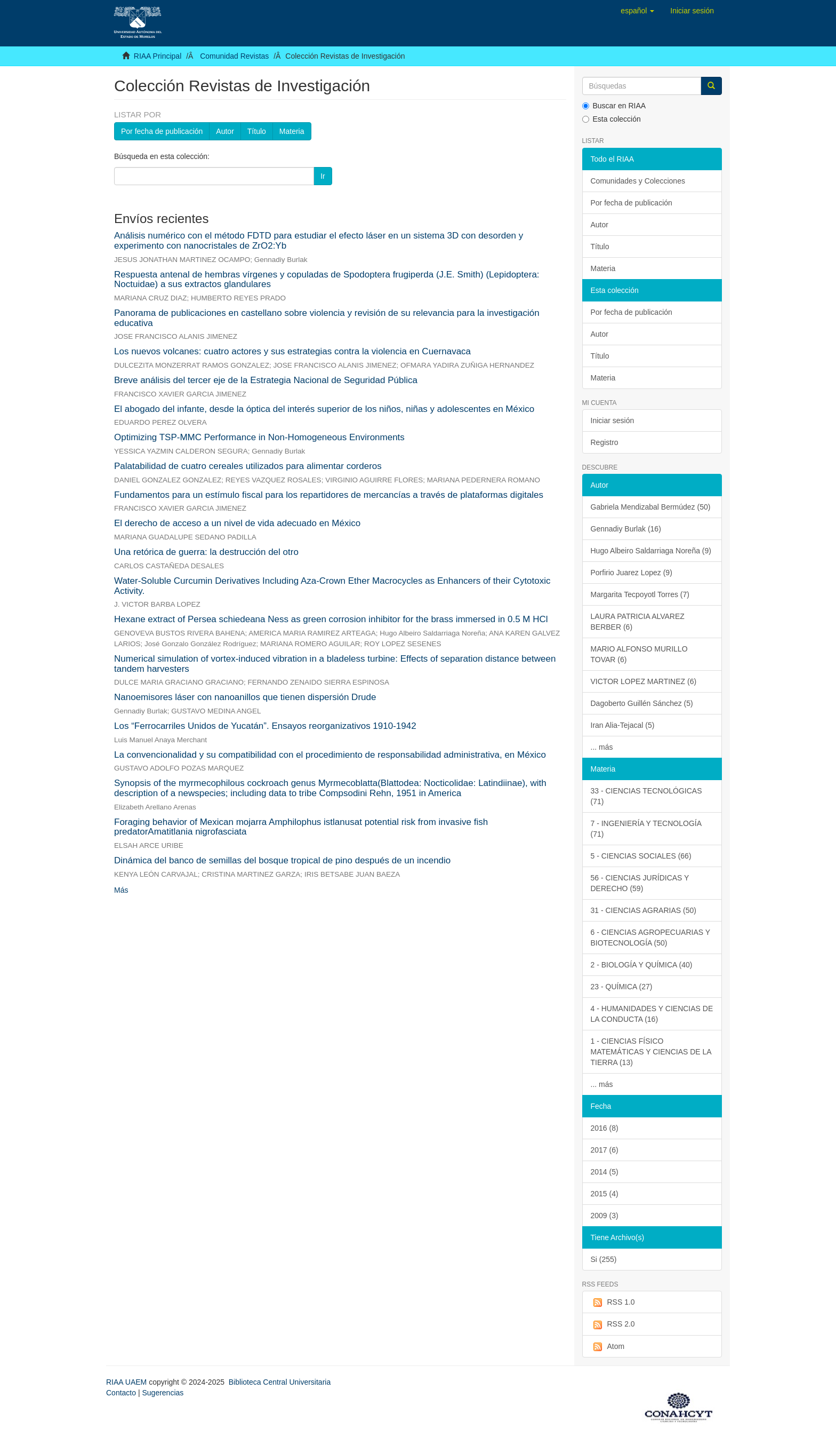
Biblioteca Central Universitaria (280, 1382)
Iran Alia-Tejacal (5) (623, 725)
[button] (637, 10)
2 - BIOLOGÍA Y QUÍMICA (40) (642, 964)
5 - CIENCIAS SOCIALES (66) (641, 856)
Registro (604, 442)
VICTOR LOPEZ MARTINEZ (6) (644, 681)
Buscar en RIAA (614, 105)
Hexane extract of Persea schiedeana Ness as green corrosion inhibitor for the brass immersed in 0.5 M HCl (331, 619)
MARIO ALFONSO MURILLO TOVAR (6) (639, 654)
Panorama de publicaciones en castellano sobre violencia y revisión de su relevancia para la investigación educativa (327, 318)
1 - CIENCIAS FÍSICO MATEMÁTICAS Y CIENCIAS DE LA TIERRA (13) (651, 1052)
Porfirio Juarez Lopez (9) (631, 572)
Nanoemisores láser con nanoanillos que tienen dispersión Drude (245, 697)
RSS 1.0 (613, 1302)
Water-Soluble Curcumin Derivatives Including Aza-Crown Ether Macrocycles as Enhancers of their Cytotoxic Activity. (332, 586)
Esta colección (611, 119)
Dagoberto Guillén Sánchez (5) (642, 703)
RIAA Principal (157, 56)
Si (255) (604, 1259)
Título (256, 131)
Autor (225, 131)
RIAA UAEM (127, 1382)
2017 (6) (604, 1150)
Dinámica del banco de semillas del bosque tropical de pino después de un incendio (282, 860)
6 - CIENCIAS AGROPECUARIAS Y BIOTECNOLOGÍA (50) (651, 937)
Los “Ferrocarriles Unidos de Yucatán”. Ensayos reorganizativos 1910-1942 (265, 726)
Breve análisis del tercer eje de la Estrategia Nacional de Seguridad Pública (265, 380)
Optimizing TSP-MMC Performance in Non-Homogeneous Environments (259, 437)
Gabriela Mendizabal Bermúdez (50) (651, 507)
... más (602, 747)
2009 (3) (604, 1215)
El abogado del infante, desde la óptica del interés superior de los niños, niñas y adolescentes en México (324, 409)
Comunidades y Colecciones (638, 181)
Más (121, 890)
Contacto (121, 1392)
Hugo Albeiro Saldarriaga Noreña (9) (651, 550)
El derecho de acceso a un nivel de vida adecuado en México (237, 523)
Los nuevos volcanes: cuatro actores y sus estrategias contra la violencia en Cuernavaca (292, 351)
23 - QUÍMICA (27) (622, 986)
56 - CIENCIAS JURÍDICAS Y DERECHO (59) (640, 883)
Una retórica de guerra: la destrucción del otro (206, 552)
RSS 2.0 (613, 1324)
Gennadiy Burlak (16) (626, 529)
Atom (608, 1347)
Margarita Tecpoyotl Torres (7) (640, 594)
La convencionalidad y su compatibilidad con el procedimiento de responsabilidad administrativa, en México (330, 755)
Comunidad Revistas (234, 56)
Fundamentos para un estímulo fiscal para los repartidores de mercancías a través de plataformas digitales (328, 495)
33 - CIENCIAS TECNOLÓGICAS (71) (646, 796)
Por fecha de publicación (162, 131)
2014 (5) (604, 1172)
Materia (291, 131)
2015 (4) (604, 1193)
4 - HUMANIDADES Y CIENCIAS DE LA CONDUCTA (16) (652, 1013)
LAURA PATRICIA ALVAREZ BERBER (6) (638, 621)
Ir (322, 176)
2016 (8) (604, 1128)
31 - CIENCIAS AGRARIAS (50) (643, 910)
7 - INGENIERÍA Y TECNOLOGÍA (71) (646, 828)
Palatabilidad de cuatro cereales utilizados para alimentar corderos (248, 466)
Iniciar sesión (612, 420)
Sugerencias (162, 1392)
